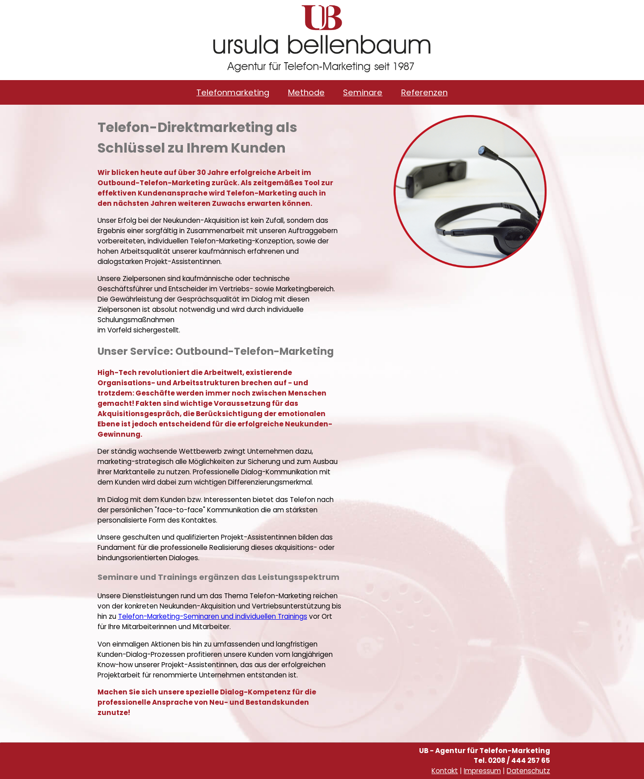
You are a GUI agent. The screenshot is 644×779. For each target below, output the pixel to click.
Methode (306, 92)
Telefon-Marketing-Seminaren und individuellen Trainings (212, 616)
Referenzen (424, 92)
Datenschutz (528, 770)
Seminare (362, 92)
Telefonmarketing (232, 92)
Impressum (482, 770)
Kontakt (445, 770)
